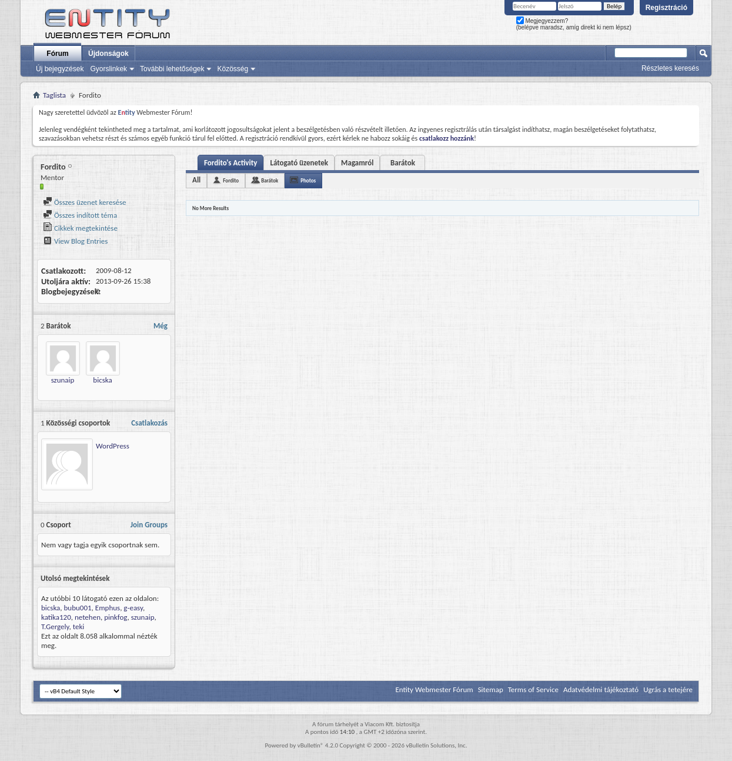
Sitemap (490, 689)
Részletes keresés (670, 68)
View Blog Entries (75, 241)
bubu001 (78, 607)
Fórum (57, 53)
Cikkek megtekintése (80, 228)
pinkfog (115, 617)
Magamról (357, 162)
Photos (308, 180)
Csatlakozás (149, 422)
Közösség (232, 69)
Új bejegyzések (59, 69)
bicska (102, 379)
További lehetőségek (172, 69)
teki (79, 626)
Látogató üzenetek (299, 162)
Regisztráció (666, 8)
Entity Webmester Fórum (434, 689)
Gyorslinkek (108, 69)
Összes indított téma (80, 215)
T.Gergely (55, 626)
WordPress (112, 445)
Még (160, 325)
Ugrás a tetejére (668, 689)
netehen (88, 617)
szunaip (63, 379)
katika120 (56, 617)
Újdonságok (108, 53)
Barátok (402, 162)
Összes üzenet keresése (84, 202)
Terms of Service (533, 689)
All (196, 179)
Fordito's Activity (230, 162)
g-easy (133, 607)
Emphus (107, 607)
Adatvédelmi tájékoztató (601, 689)
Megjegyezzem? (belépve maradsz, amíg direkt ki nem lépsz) (573, 24)
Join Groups (149, 524)
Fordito (231, 180)
